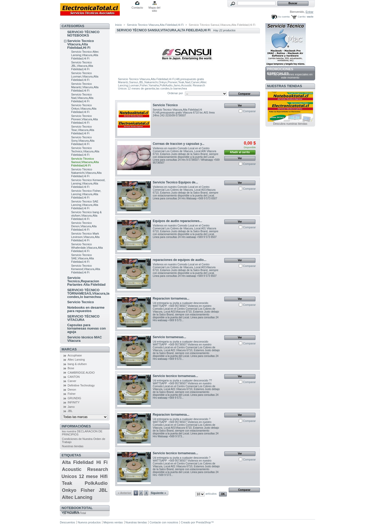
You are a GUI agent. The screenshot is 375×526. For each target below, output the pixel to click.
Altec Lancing (77, 497)
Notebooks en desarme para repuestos (85, 309)
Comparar (249, 111)
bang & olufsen (77, 364)
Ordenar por (175, 93)
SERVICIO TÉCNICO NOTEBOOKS (83, 33)
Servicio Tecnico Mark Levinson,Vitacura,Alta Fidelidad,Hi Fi (85, 237)
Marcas (69, 349)
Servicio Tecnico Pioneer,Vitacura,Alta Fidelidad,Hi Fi (84, 119)
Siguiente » (158, 492)
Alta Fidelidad (77, 462)
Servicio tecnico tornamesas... (175, 376)
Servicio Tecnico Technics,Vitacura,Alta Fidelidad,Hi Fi (85, 151)
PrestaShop (203, 522)
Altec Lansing (76, 359)
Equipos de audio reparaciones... (177, 221)
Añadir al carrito (240, 152)
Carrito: (302, 16)
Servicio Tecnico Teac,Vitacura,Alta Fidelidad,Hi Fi (82, 130)
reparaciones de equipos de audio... (180, 260)
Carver (72, 380)
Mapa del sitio (154, 8)
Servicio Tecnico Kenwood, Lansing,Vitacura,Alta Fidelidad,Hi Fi (88, 183)
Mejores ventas (113, 522)
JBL (70, 411)
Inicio (118, 24)
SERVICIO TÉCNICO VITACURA (83, 318)
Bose (71, 368)
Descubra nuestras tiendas (290, 123)
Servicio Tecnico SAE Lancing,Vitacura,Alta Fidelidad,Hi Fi (84, 205)
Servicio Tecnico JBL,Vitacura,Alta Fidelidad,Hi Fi (82, 66)
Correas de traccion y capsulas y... (178, 144)
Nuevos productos (89, 522)
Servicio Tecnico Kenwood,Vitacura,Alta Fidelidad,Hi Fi (85, 269)
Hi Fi (102, 462)
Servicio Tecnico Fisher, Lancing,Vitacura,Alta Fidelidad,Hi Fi (86, 194)
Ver (240, 105)
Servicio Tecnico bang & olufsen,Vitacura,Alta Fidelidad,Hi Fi (86, 215)
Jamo (71, 406)
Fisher (72, 393)
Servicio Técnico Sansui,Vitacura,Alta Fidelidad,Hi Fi (85, 162)
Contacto (137, 7)
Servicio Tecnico (80, 302)
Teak (67, 483)
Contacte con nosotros (163, 522)
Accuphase (75, 355)
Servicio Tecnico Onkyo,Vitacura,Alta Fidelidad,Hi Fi (83, 108)
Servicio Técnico (165, 105)
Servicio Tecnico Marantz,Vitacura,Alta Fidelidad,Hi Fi (84, 87)
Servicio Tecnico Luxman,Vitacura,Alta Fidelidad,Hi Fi (84, 76)
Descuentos (67, 522)
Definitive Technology (81, 385)
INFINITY (74, 402)
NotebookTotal (77, 513)
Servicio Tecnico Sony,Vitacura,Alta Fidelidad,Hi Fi (82, 141)
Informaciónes (76, 426)
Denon (72, 389)
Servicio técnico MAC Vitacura (84, 339)
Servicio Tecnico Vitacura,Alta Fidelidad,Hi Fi (80, 44)
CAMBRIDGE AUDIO (81, 372)
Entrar (309, 11)
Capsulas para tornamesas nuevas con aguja (86, 328)
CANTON (74, 376)
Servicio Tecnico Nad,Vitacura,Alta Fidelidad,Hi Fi (82, 98)
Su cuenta (284, 16)
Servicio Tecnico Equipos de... (175, 182)
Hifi (104, 476)
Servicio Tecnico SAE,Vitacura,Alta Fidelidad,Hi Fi (82, 258)
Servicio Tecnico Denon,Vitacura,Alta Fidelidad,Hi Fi (84, 226)
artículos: (211, 493)
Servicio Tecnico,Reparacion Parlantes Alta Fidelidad (86, 281)
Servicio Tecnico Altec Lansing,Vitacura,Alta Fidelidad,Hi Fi (85, 55)
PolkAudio (96, 483)
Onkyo (69, 490)
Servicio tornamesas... (169, 337)
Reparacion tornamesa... (171, 298)
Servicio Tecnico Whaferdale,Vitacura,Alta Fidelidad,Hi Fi (87, 248)
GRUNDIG (74, 398)
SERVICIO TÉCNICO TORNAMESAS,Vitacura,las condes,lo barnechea (89, 293)
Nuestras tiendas (73, 446)
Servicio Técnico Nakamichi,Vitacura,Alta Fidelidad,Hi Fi (86, 173)
